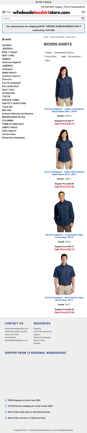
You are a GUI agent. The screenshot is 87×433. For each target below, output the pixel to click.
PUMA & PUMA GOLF (13, 124)
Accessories (74, 56)
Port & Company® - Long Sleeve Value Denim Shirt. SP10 (64, 236)
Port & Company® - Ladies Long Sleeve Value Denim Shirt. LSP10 (64, 110)
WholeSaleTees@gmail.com (16, 340)
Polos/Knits (50, 56)
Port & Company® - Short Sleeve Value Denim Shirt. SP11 (64, 298)
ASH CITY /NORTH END (14, 103)
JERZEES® (7, 48)
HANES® (6, 59)
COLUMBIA (7, 120)
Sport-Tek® (8, 89)
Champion (7, 69)
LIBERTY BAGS (9, 127)
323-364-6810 (47, 7)
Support (59, 7)
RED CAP (6, 110)
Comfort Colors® (11, 76)
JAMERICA (7, 65)
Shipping (37, 328)
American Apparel (11, 62)
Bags (63, 56)
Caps (47, 60)
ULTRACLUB (8, 93)
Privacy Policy (39, 340)
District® (7, 79)
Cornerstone (9, 134)
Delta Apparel (9, 130)
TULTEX (6, 96)
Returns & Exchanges (42, 337)
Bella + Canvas (9, 52)
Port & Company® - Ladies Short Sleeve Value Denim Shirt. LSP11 (64, 173)
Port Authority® (10, 86)
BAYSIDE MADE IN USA (13, 117)
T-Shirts (48, 53)
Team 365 (7, 107)
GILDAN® (7, 45)
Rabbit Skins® (9, 72)
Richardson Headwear (13, 137)
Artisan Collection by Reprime (17, 113)
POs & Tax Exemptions (74, 7)
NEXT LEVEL (8, 55)
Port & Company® (57, 37)
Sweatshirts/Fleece (64, 53)
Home (46, 37)
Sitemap (37, 343)
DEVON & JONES (10, 100)
